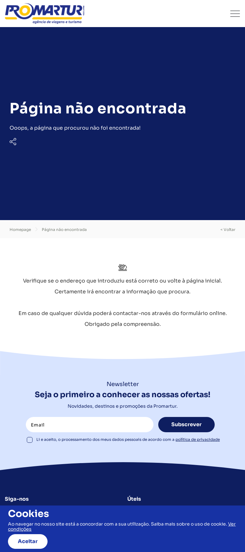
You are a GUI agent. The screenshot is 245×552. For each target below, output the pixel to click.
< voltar (227, 229)
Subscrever (186, 424)
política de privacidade (197, 439)
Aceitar (28, 541)
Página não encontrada (64, 229)
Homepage (20, 229)
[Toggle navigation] (235, 13)
